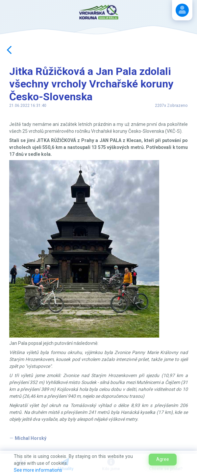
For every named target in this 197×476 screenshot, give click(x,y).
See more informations (38, 470)
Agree (162, 459)
